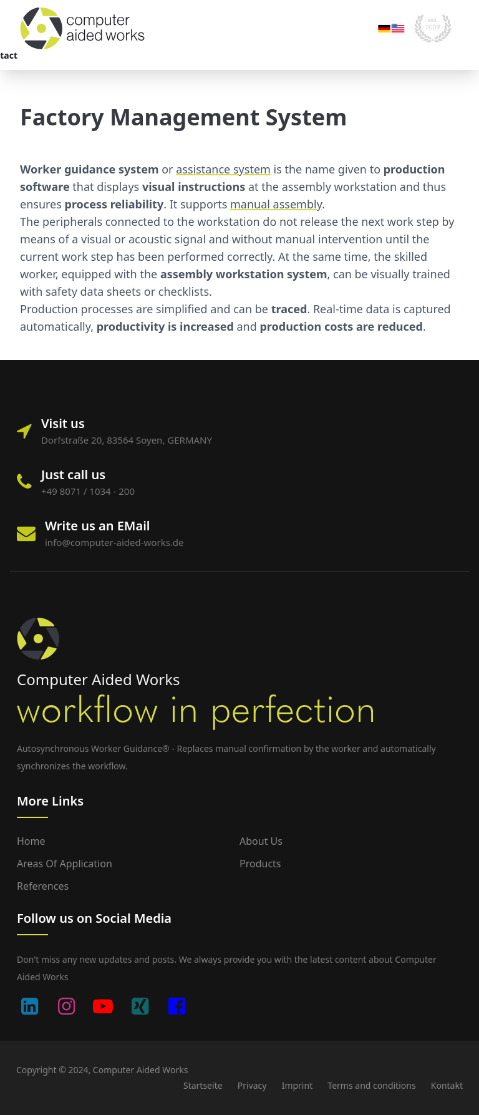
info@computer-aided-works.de (114, 542)
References (43, 886)
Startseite (203, 1085)
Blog (240, 55)
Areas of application (78, 55)
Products (260, 863)
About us (261, 841)
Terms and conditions (371, 1085)
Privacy (252, 1085)
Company (200, 55)
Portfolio (151, 55)
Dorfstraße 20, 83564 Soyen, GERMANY (126, 440)
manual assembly (276, 204)
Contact (267, 55)
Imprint (297, 1085)
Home (31, 841)
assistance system (223, 169)
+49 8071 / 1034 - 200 (88, 491)
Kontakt (447, 1085)
